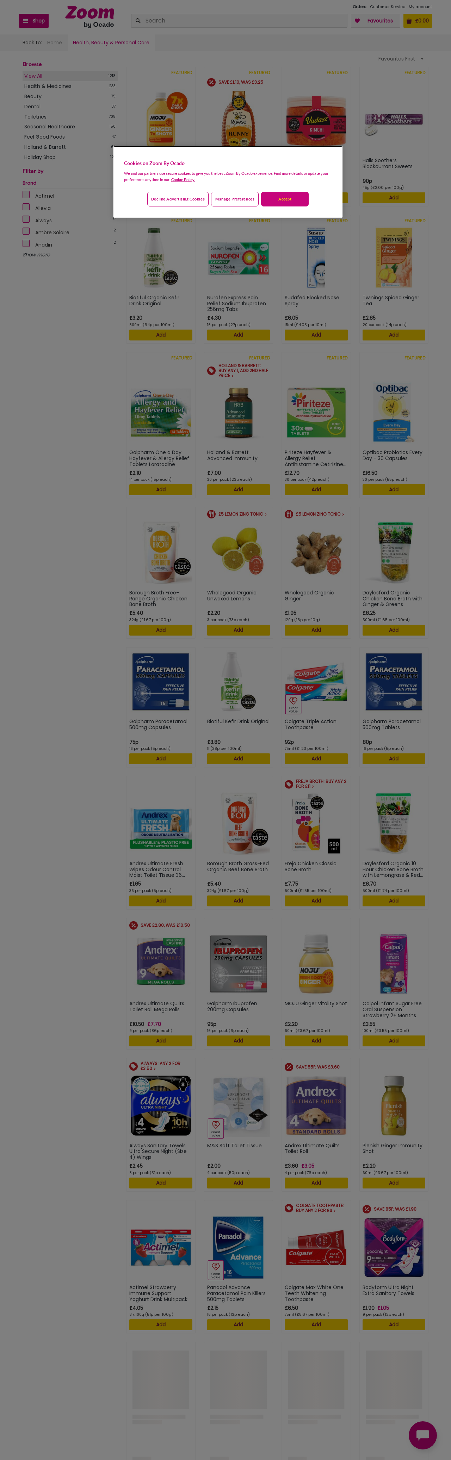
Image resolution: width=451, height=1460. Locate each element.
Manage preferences (234, 199)
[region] (227, 182)
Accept (284, 199)
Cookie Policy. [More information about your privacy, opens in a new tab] (183, 179)
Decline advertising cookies (178, 199)
